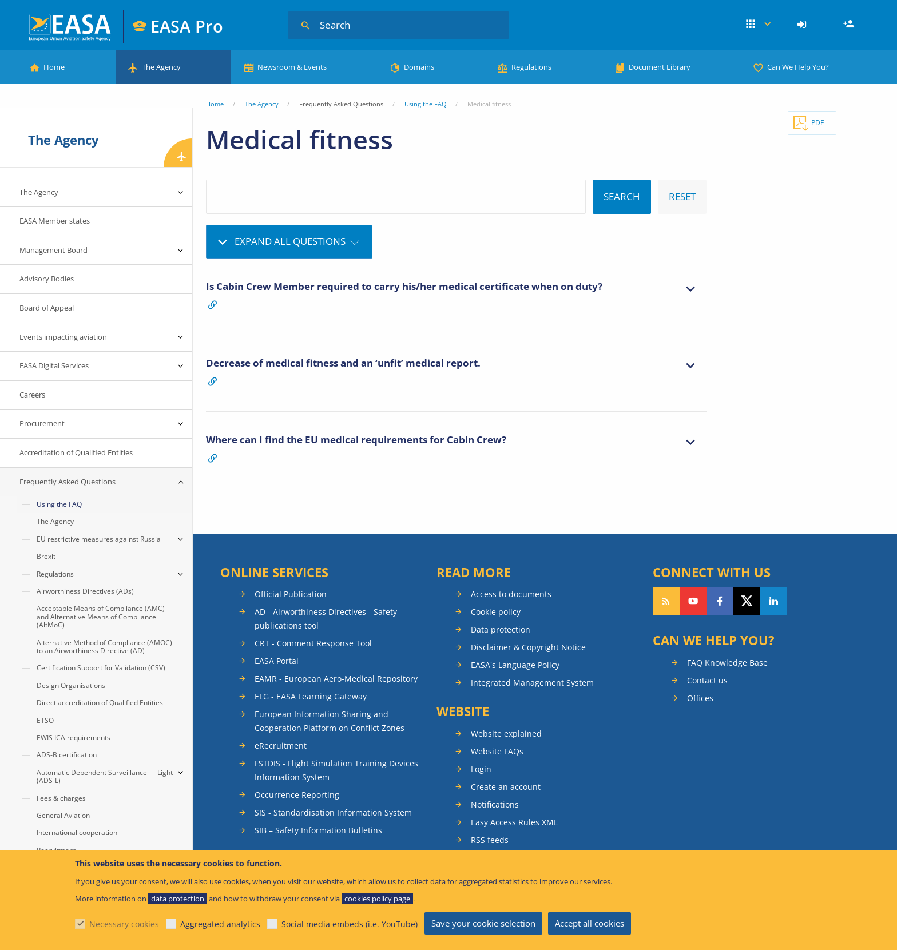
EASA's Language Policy (515, 664)
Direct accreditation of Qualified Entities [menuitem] (100, 702)
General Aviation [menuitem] (63, 815)
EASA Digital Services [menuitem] (54, 365)
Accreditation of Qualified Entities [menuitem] (76, 452)
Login (803, 24)
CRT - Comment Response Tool (313, 643)
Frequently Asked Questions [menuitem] (67, 481)
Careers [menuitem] (32, 394)
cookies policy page (377, 898)
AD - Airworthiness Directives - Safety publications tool (326, 618)
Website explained (506, 733)
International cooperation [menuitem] (77, 832)
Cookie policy (496, 611)
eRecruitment (281, 745)
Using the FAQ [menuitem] (59, 504)
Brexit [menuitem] (46, 556)
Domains (419, 67)
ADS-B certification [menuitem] (67, 755)
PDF (817, 123)
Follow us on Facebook (720, 601)
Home (54, 67)
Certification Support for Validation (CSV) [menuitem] (101, 668)
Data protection (500, 629)
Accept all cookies (589, 923)
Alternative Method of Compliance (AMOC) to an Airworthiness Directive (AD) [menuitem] (104, 646)
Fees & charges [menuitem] (61, 798)
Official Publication (291, 594)
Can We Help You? (798, 67)
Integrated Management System (532, 682)
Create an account (506, 786)
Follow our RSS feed (666, 601)
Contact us (707, 680)
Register (850, 24)
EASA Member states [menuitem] (54, 221)
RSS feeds (490, 839)
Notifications (495, 804)
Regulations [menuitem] (55, 574)
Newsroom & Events (292, 67)
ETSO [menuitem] (45, 720)
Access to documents (511, 594)
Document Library (659, 67)
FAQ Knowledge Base (727, 662)
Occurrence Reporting (297, 794)
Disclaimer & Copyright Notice (528, 647)
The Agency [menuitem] (38, 192)
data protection (177, 898)
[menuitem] (803, 24)
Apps (758, 24)
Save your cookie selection (483, 923)
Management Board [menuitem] (53, 250)
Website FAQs (497, 751)
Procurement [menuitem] (42, 423)
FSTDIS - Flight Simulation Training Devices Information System (336, 770)
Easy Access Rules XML (514, 822)
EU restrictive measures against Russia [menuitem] (99, 539)
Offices (700, 698)
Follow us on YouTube (693, 601)
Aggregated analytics (220, 924)
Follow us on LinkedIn (773, 601)
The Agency (161, 67)
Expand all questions (290, 241)
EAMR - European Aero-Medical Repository (336, 678)
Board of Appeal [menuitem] (46, 308)
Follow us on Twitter (746, 601)
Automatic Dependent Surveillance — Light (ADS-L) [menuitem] (105, 776)
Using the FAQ (425, 104)
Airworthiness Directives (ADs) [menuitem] (85, 591)
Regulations (531, 67)
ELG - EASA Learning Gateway (311, 696)
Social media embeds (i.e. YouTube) (349, 924)
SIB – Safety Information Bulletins (318, 830)
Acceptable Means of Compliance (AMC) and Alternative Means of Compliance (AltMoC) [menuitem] (101, 616)
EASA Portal (277, 660)
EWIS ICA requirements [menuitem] (73, 737)
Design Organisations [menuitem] (71, 685)
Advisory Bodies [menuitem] (46, 278)
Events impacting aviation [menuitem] (63, 337)
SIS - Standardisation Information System (333, 812)
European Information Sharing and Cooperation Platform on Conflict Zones (329, 721)
